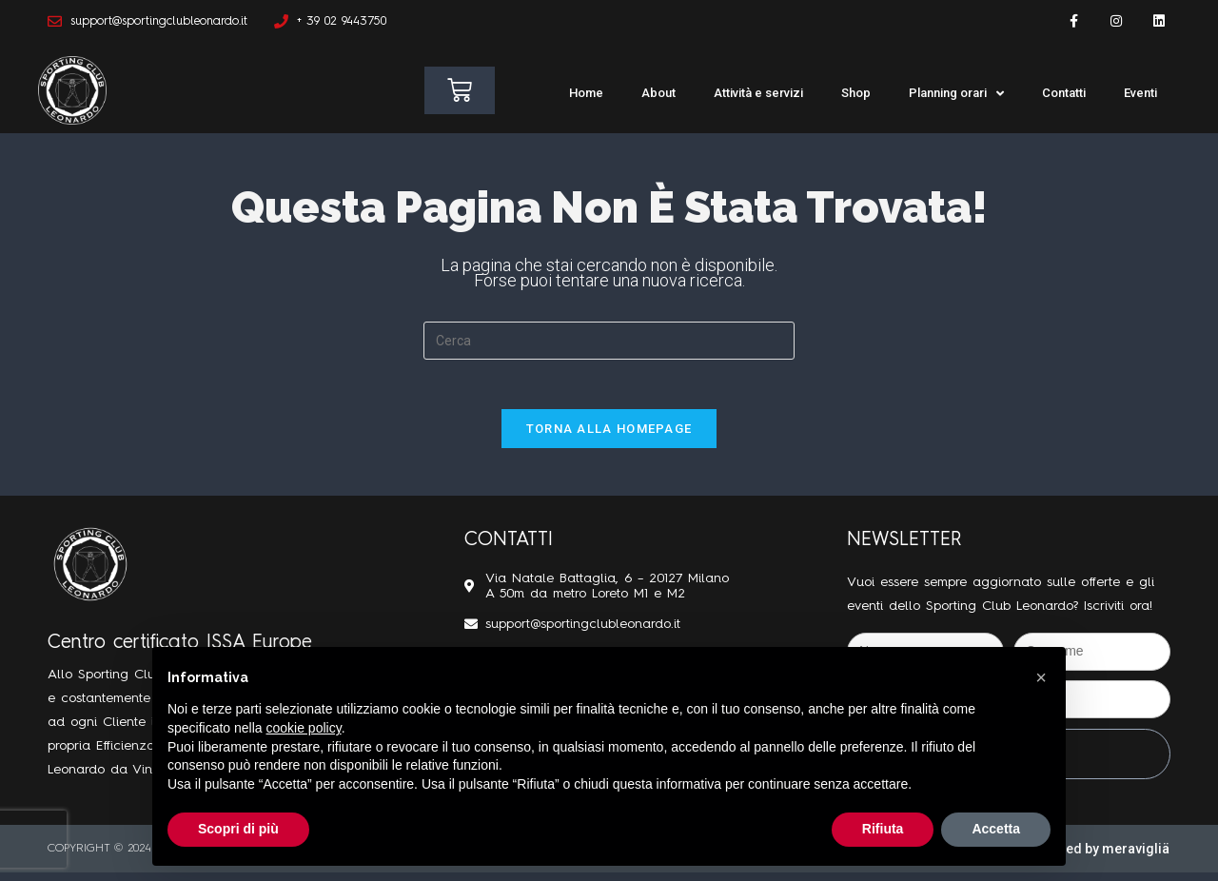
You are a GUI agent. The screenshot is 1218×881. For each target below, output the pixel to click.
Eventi (1140, 93)
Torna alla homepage (609, 436)
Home (586, 93)
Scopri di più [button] (238, 828)
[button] (1041, 677)
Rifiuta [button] (883, 828)
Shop (856, 93)
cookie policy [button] (304, 727)
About (658, 93)
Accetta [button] (996, 828)
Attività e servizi (758, 93)
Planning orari (956, 93)
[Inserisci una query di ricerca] (609, 341)
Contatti (1064, 93)
